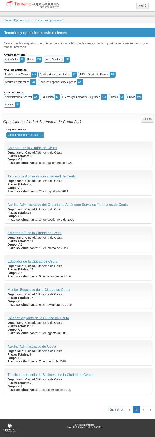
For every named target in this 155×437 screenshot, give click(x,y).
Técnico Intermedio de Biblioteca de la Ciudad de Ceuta (50, 375)
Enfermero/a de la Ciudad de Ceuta (35, 233)
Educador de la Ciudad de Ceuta (32, 261)
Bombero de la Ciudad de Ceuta (32, 148)
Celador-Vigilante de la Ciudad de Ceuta (38, 318)
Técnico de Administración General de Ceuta (42, 176)
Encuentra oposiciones (49, 20)
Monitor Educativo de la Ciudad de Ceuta (39, 290)
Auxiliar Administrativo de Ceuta (32, 346)
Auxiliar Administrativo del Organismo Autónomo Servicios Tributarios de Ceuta (68, 204)
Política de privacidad (84, 425)
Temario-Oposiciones (16, 20)
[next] (150, 409)
